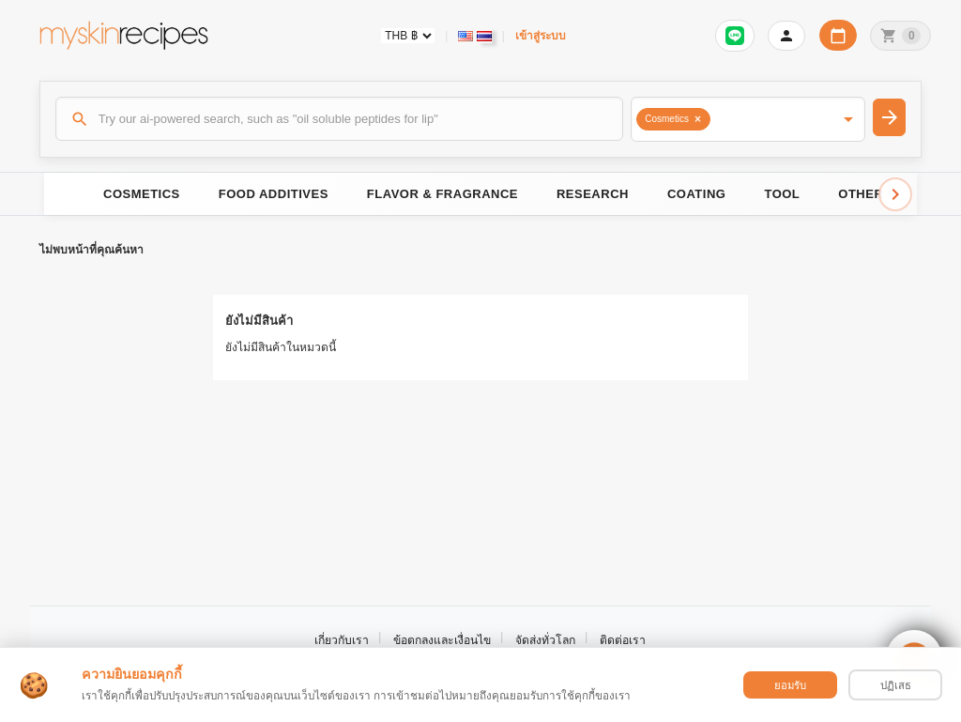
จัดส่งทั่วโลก (545, 640)
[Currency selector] (408, 35)
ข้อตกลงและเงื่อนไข (442, 640)
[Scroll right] (895, 194)
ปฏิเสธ (895, 685)
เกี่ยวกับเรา (341, 640)
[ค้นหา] (339, 118)
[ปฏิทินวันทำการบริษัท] (838, 35)
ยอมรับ (790, 685)
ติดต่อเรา (623, 640)
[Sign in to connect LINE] (735, 36)
